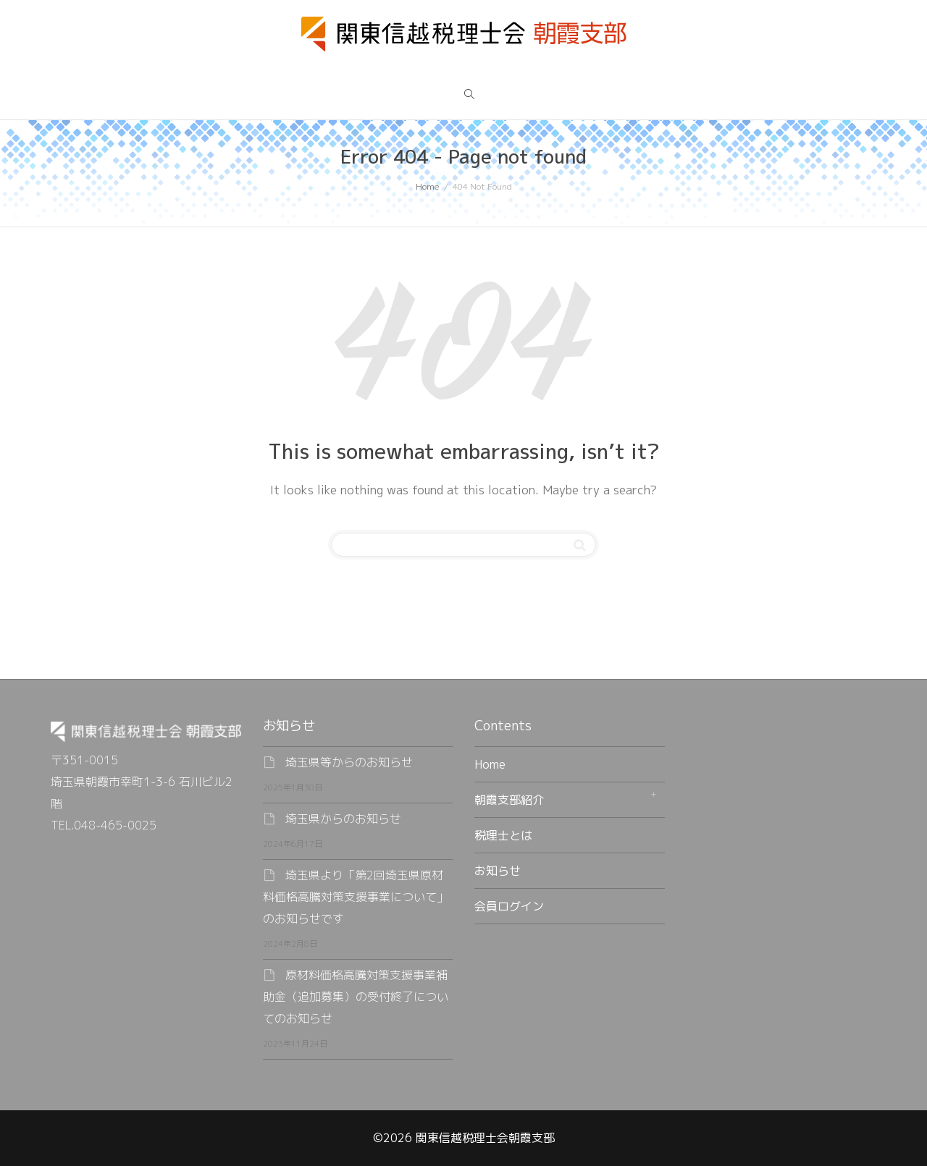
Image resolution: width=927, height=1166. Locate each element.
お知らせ (497, 871)
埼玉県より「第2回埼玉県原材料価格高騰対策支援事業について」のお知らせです (355, 896)
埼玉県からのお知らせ (343, 819)
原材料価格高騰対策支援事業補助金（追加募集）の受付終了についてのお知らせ (355, 996)
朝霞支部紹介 (509, 800)
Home (490, 764)
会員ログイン (509, 906)
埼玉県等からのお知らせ (349, 762)
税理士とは (503, 835)
